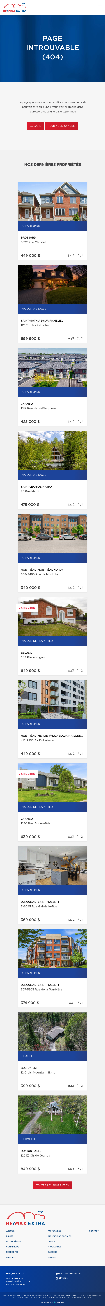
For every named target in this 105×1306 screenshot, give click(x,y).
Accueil (35, 126)
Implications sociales (59, 1236)
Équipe (9, 1236)
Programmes (54, 1247)
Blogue (52, 1257)
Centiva (59, 1302)
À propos (11, 1257)
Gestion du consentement (79, 1298)
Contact (94, 1231)
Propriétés (12, 1252)
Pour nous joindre (61, 126)
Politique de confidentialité (26, 1298)
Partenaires (54, 1231)
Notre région (13, 1241)
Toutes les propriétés (52, 1185)
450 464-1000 (18, 1285)
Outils (51, 1241)
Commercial (12, 1247)
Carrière (52, 1252)
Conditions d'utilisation (53, 1298)
